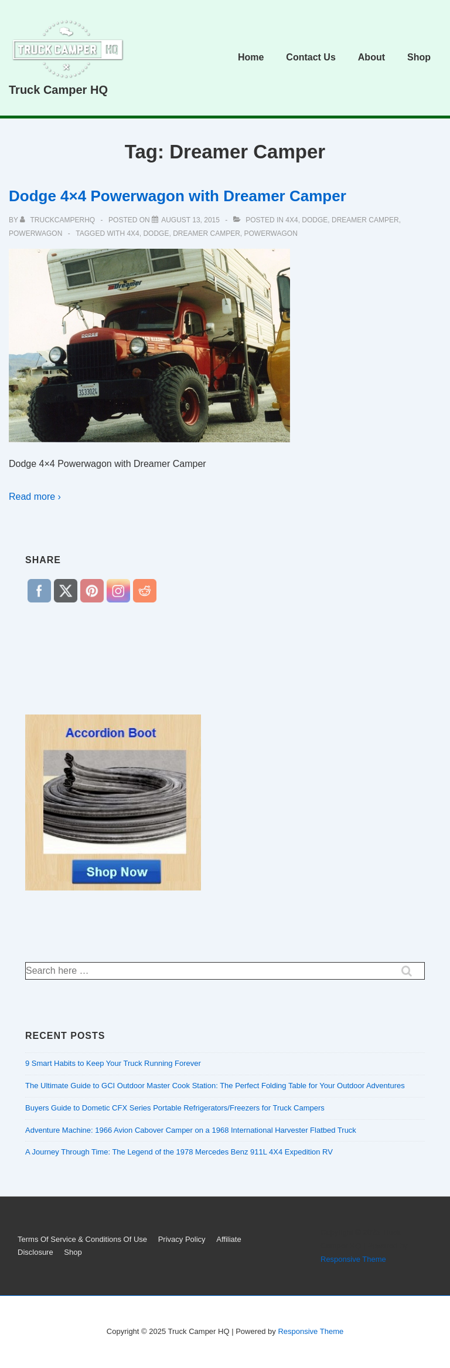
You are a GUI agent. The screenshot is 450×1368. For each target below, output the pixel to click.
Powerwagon (35, 233)
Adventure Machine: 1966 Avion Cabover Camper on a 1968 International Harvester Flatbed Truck (190, 1130)
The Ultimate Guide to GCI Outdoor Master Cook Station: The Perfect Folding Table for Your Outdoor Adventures (215, 1085)
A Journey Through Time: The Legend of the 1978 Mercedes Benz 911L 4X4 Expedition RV (179, 1151)
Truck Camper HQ (58, 89)
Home (251, 57)
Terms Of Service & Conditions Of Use (82, 1239)
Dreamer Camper (365, 220)
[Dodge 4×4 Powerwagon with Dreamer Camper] (190, 220)
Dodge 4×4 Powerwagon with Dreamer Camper (177, 196)
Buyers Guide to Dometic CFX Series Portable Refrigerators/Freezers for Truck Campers (175, 1107)
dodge (315, 220)
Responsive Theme (353, 1259)
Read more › (35, 497)
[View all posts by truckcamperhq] (58, 220)
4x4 (291, 220)
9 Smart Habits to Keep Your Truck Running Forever (113, 1063)
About (371, 57)
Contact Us (310, 57)
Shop (419, 57)
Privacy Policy (182, 1239)
